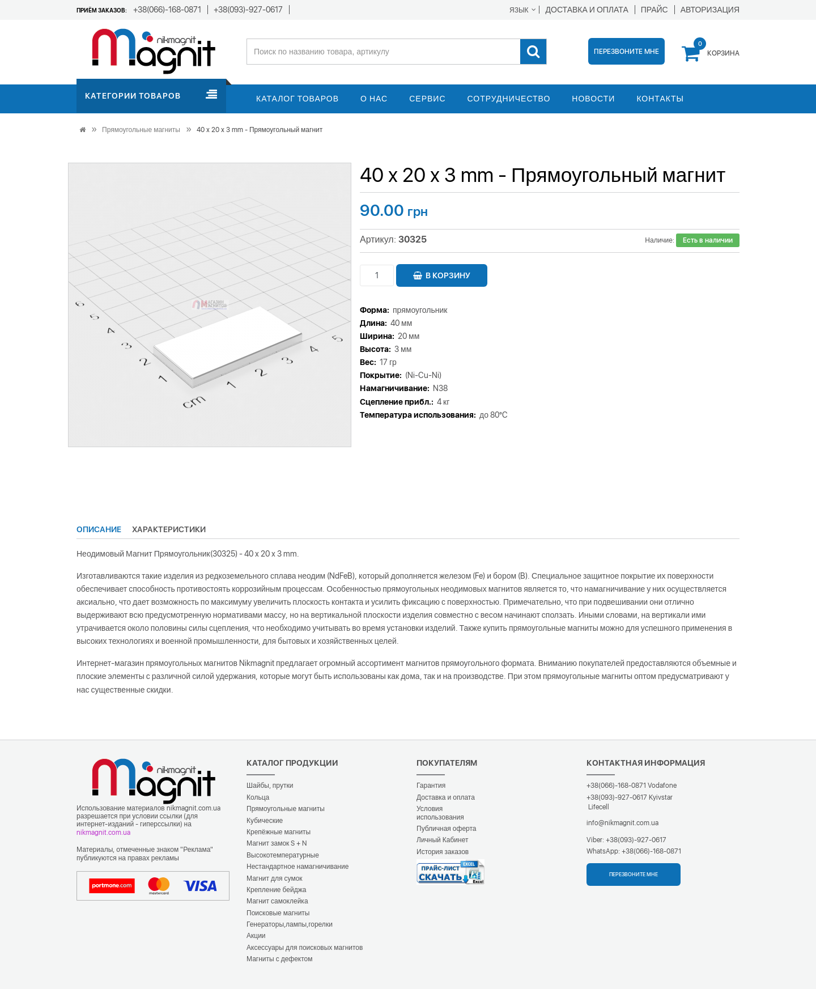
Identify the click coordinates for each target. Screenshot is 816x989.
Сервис (427, 98)
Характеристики (169, 529)
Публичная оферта (446, 829)
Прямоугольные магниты (141, 130)
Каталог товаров (297, 98)
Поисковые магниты (278, 913)
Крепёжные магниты (278, 832)
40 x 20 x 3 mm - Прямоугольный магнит (259, 130)
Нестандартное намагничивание (297, 867)
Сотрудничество (509, 98)
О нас (374, 98)
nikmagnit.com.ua (103, 833)
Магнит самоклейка (277, 901)
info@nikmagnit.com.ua (622, 823)
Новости (593, 98)
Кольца (257, 797)
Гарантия (430, 785)
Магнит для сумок (274, 878)
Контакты (660, 98)
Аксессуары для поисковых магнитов (304, 948)
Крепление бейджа (276, 890)
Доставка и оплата (445, 797)
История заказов (442, 852)
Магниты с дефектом (279, 959)
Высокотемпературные (282, 855)
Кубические (264, 821)
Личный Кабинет (442, 840)
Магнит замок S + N (276, 843)
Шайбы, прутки (269, 785)
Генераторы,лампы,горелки (289, 924)
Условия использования (440, 813)
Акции (256, 936)
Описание (98, 529)
